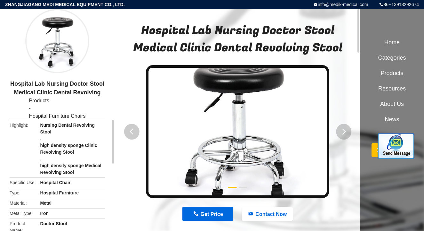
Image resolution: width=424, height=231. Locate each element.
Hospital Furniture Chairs (57, 116)
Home (392, 42)
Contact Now (271, 214)
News (392, 119)
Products (39, 100)
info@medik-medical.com (343, 4)
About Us (392, 104)
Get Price (212, 214)
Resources (392, 88)
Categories (392, 58)
